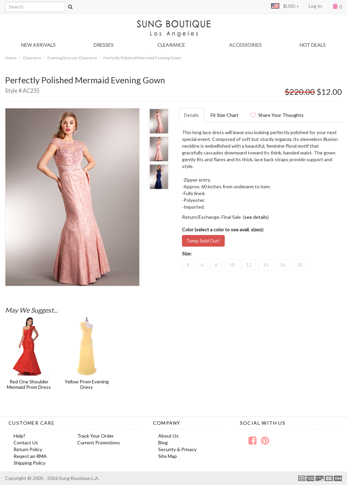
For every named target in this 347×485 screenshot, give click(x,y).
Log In (315, 6)
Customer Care (31, 423)
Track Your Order (95, 436)
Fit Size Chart (224, 115)
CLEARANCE (171, 45)
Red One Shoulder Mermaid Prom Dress (29, 384)
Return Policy (28, 449)
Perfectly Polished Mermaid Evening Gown (142, 57)
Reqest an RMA (30, 456)
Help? (19, 436)
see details (255, 217)
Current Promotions (98, 442)
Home (11, 57)
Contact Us (26, 442)
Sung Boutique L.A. (79, 478)
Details (191, 115)
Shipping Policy (29, 463)
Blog (163, 442)
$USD (283, 6)
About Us (168, 436)
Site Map (167, 456)
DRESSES (104, 45)
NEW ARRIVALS (38, 45)
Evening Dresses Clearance (72, 57)
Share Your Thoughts (277, 115)
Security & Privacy (177, 449)
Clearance (32, 57)
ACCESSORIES (245, 45)
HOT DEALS (313, 45)
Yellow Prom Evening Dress (87, 384)
